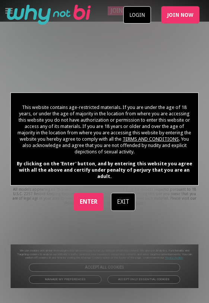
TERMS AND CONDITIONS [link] (151, 139)
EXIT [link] (123, 201)
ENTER (89, 201)
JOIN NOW (180, 15)
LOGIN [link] (137, 15)
